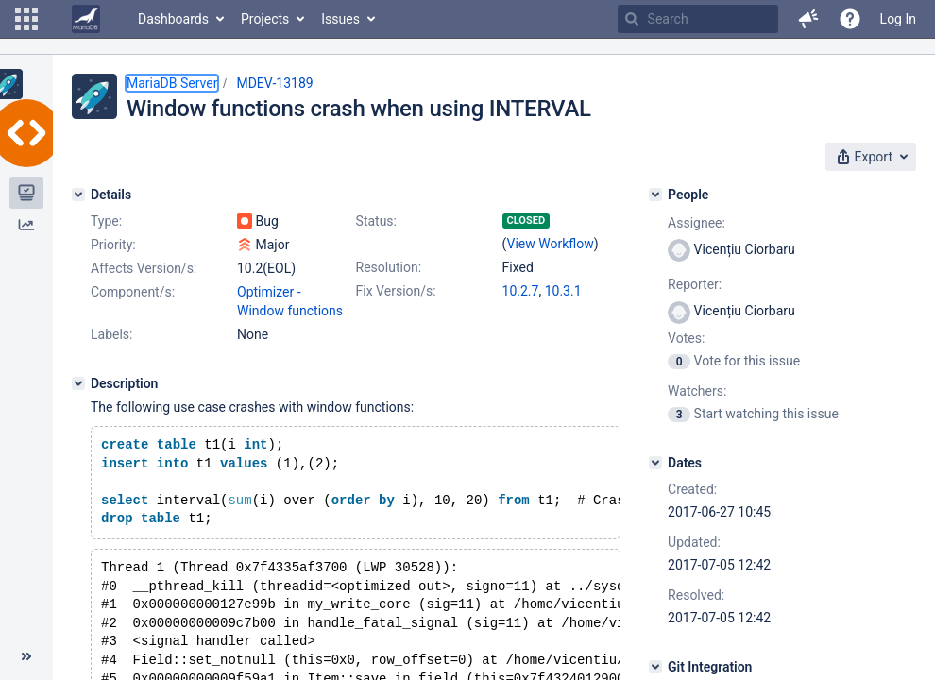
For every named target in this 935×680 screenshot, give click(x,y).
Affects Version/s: (143, 268)
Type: (106, 221)
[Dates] (655, 462)
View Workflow (550, 243)
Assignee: (696, 222)
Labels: (111, 334)
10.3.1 (563, 290)
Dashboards (173, 18)
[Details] (78, 194)
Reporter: (695, 284)
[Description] (78, 383)
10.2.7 (520, 290)
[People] (655, 194)
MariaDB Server (172, 83)
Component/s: (133, 291)
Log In (898, 18)
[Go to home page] (86, 19)
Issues (340, 18)
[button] (26, 19)
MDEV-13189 (274, 83)
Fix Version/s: (396, 290)
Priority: (113, 244)
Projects (265, 18)
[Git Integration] (655, 666)
